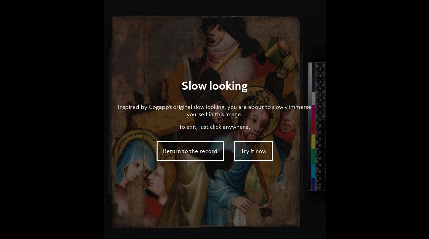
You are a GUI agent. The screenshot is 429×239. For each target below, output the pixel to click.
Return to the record (190, 151)
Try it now (253, 151)
